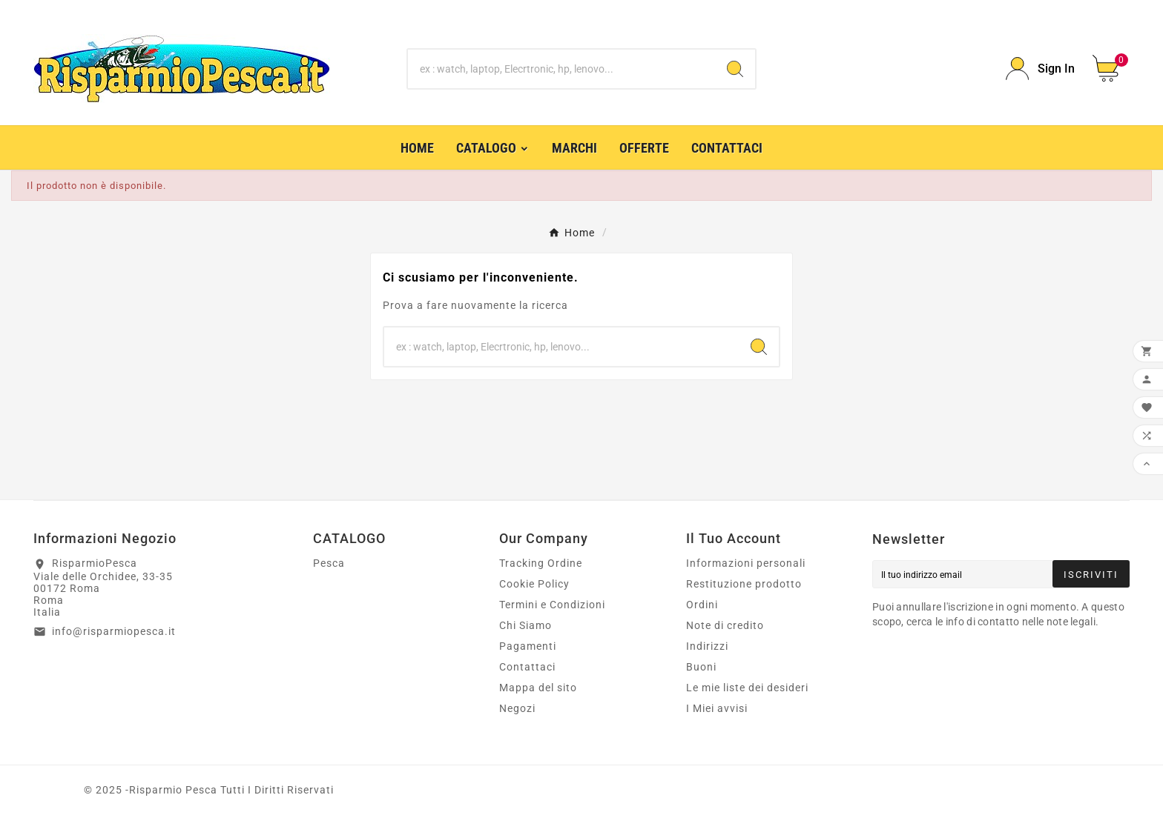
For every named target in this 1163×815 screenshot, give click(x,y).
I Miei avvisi (717, 708)
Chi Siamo (525, 625)
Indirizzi (707, 646)
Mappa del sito (538, 687)
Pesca (329, 563)
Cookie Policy (534, 584)
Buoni (701, 667)
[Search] (735, 69)
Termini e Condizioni (552, 605)
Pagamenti (527, 646)
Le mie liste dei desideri (747, 687)
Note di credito (725, 625)
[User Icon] (1040, 68)
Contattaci (527, 667)
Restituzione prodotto (744, 584)
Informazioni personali (745, 563)
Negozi (517, 708)
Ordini (702, 605)
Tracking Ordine (540, 563)
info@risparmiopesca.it (114, 631)
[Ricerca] (562, 69)
